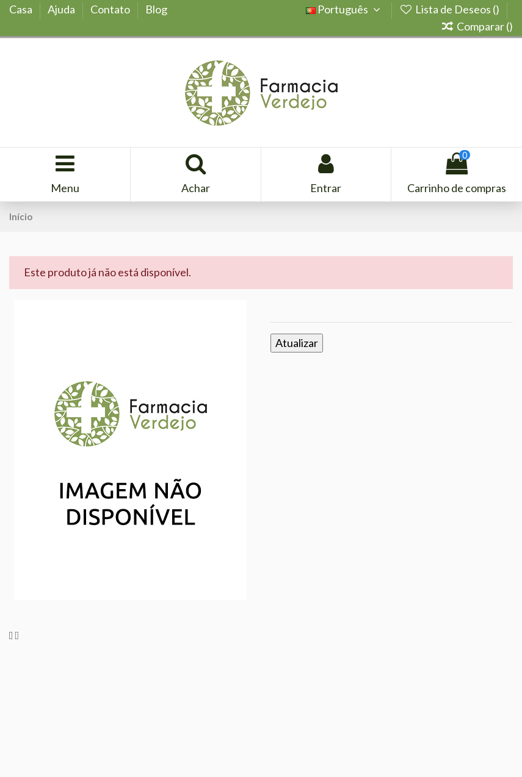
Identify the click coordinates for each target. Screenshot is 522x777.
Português (345, 9)
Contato (111, 9)
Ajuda (62, 9)
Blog (156, 9)
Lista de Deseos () (450, 9)
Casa (21, 9)
